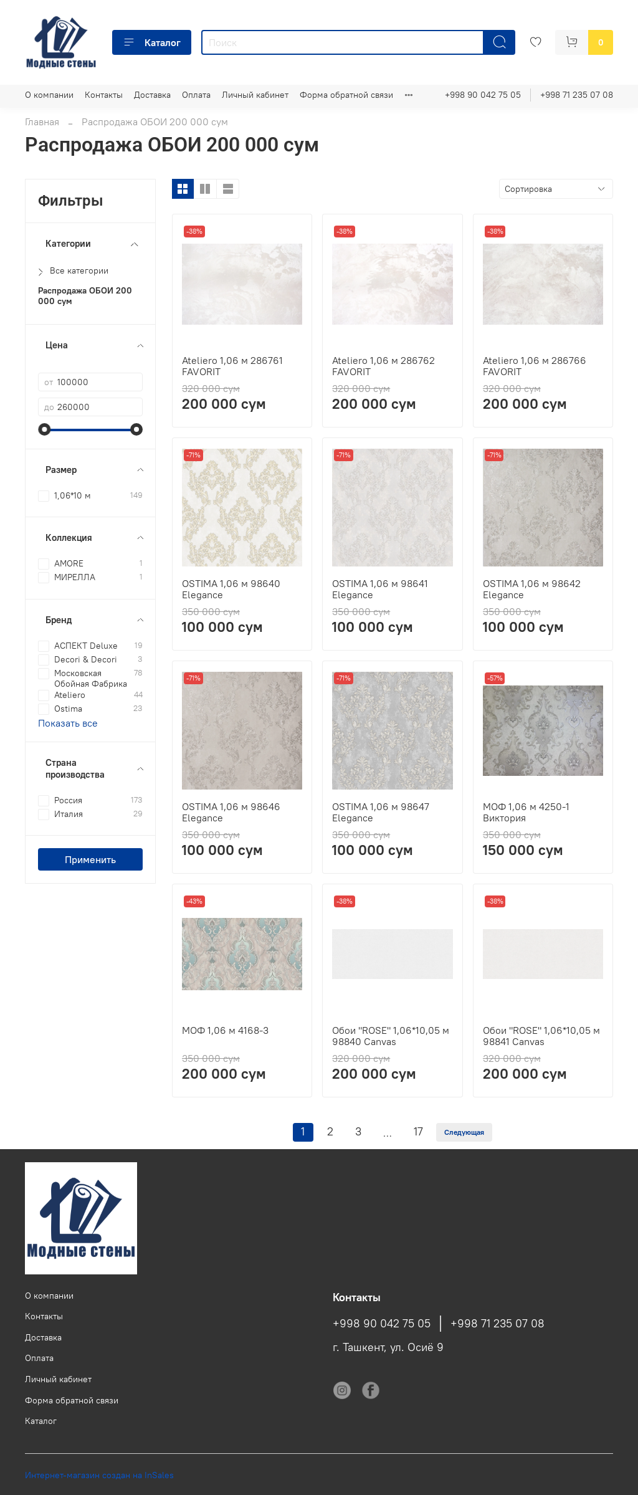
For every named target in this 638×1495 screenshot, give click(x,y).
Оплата (196, 94)
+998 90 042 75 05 (483, 94)
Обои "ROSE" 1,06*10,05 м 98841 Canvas (541, 1036)
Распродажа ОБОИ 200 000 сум (85, 296)
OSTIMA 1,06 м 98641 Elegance (380, 589)
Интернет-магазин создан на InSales (99, 1475)
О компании (49, 94)
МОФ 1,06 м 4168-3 (225, 1030)
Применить (90, 859)
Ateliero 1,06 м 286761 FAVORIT (232, 366)
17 (418, 1132)
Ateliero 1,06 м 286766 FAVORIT (534, 366)
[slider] (44, 429)
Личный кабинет (255, 94)
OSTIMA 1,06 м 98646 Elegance (231, 812)
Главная (42, 121)
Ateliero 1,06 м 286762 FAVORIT (383, 366)
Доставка (152, 94)
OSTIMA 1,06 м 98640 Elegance (231, 589)
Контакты (104, 94)
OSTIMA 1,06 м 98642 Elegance (532, 589)
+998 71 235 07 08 (576, 94)
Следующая (464, 1132)
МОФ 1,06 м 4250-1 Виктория (526, 812)
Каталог (152, 42)
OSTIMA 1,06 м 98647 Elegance (380, 812)
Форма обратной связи (346, 94)
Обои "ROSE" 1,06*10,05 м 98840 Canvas (390, 1036)
